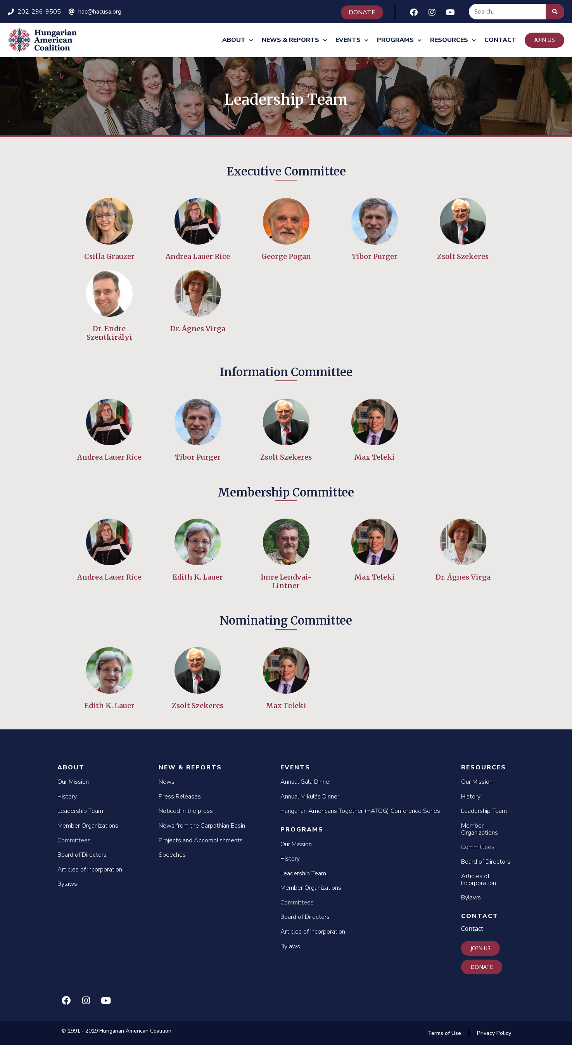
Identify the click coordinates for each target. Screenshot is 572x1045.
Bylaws (67, 884)
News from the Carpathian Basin (202, 825)
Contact (500, 40)
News (167, 782)
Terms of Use (444, 1033)
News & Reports (294, 40)
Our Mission (73, 782)
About (237, 40)
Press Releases (180, 796)
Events (351, 40)
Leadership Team (80, 811)
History (67, 796)
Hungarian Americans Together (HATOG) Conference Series (360, 811)
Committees (74, 840)
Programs (399, 40)
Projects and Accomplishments (201, 840)
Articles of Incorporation (89, 869)
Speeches (172, 855)
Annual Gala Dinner (305, 782)
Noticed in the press (186, 811)
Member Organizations (87, 825)
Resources (453, 40)
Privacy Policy (494, 1033)
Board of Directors (82, 855)
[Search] (555, 11)
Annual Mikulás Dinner (309, 796)
